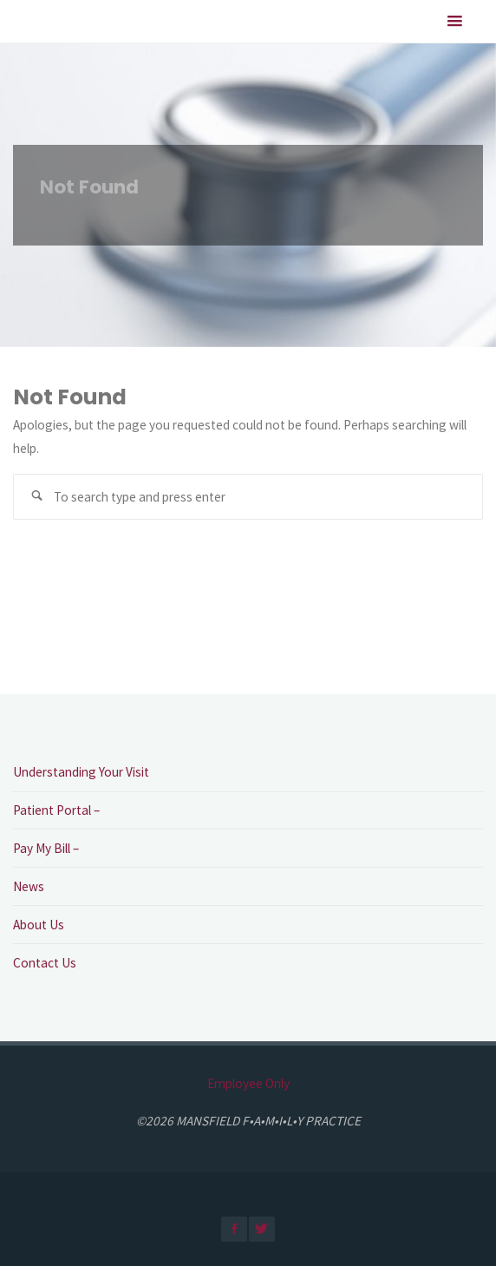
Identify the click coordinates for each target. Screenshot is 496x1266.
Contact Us (44, 962)
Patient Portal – (56, 810)
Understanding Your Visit (81, 772)
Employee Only (248, 1083)
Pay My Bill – (46, 848)
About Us (38, 924)
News (28, 886)
